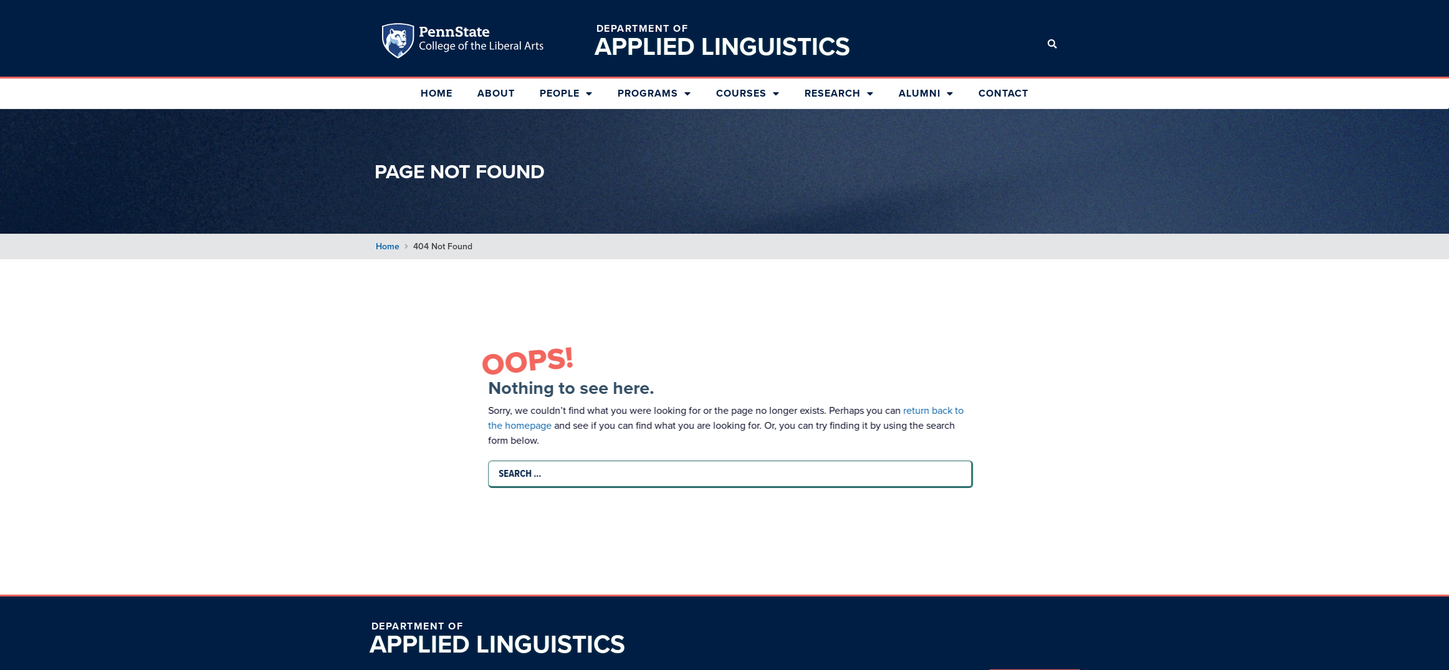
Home (436, 93)
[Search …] (728, 473)
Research (839, 93)
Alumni (926, 93)
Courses (748, 93)
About (496, 93)
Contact (1003, 93)
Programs (654, 93)
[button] (1052, 44)
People (566, 93)
